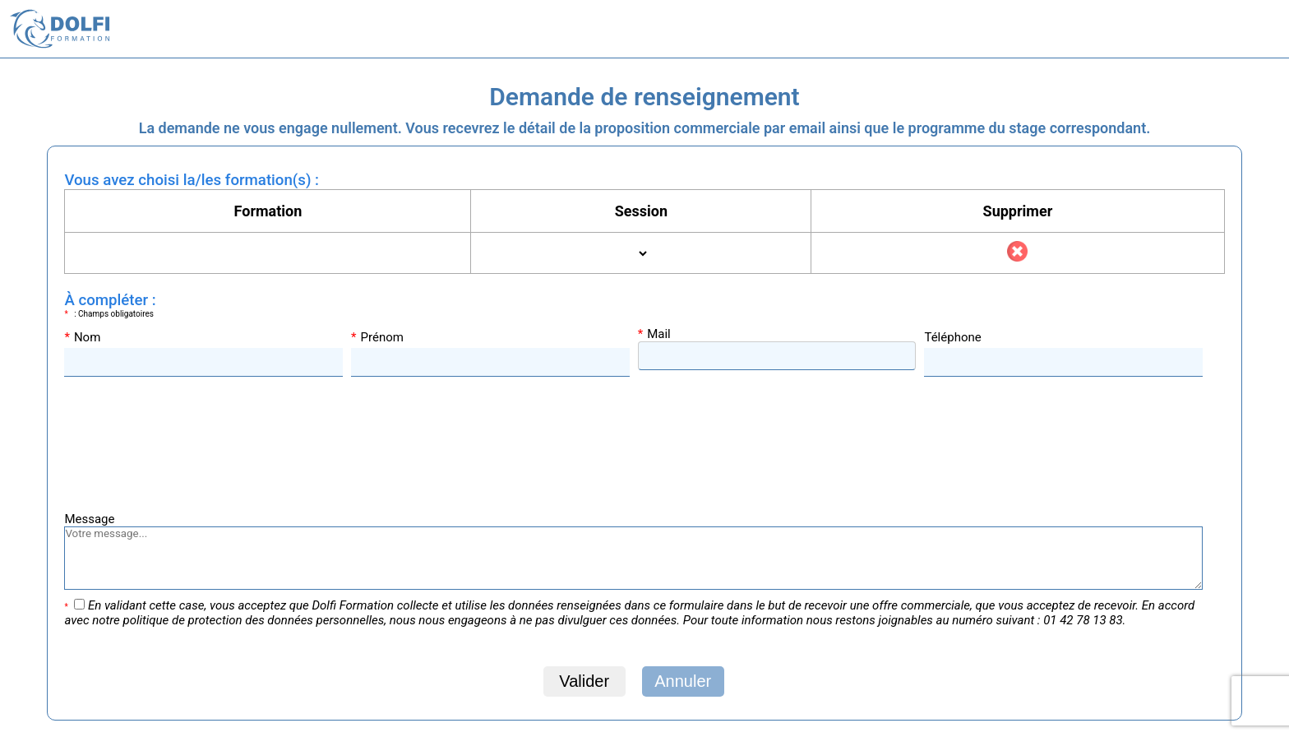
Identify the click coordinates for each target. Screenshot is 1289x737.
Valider (584, 681)
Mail (654, 334)
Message (89, 519)
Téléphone (952, 337)
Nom (82, 337)
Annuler (682, 681)
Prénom (377, 337)
